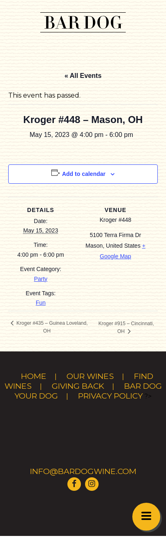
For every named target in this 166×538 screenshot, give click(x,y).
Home (33, 376)
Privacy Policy (110, 396)
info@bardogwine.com (83, 471)
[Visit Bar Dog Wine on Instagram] (91, 483)
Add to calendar (84, 174)
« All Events (83, 75)
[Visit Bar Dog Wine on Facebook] (74, 483)
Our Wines (90, 376)
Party (41, 279)
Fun (41, 302)
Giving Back (78, 386)
